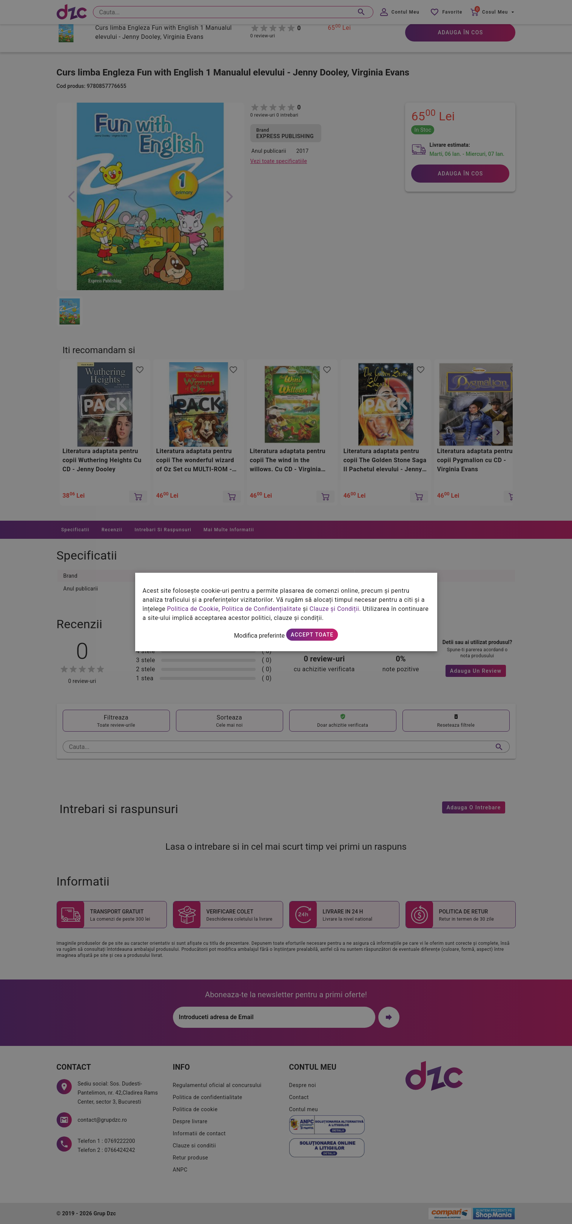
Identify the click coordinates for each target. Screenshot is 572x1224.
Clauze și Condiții (334, 608)
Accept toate (312, 635)
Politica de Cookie (193, 608)
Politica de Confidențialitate (261, 608)
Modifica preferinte (259, 635)
